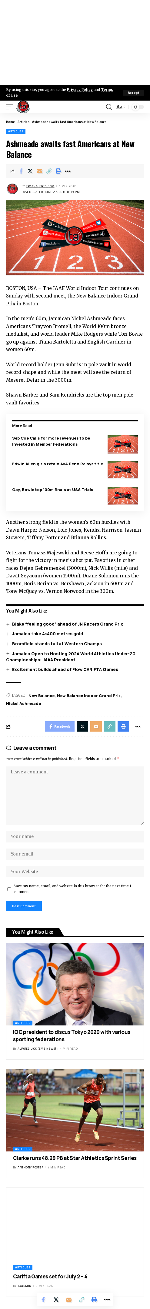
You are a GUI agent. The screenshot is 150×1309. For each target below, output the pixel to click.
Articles (23, 121)
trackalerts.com (40, 186)
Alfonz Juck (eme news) (37, 1048)
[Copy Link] (49, 171)
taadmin (25, 1286)
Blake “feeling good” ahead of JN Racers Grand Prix (67, 624)
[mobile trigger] (11, 107)
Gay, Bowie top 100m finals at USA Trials (52, 489)
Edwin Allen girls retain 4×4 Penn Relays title (57, 464)
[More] (68, 171)
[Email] (39, 171)
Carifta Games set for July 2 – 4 (50, 1276)
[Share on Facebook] (21, 171)
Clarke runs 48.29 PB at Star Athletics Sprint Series (75, 1158)
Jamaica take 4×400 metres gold (47, 633)
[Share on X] (30, 171)
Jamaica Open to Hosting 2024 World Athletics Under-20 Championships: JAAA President (70, 657)
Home (10, 121)
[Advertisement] (75, 42)
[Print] (58, 171)
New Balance (41, 695)
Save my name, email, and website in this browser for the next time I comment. (72, 889)
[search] (109, 107)
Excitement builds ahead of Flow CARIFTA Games (65, 669)
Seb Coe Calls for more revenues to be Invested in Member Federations (51, 441)
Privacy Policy (80, 90)
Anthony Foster (30, 1167)
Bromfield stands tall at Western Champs (57, 643)
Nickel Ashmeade (23, 703)
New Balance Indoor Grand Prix (89, 695)
